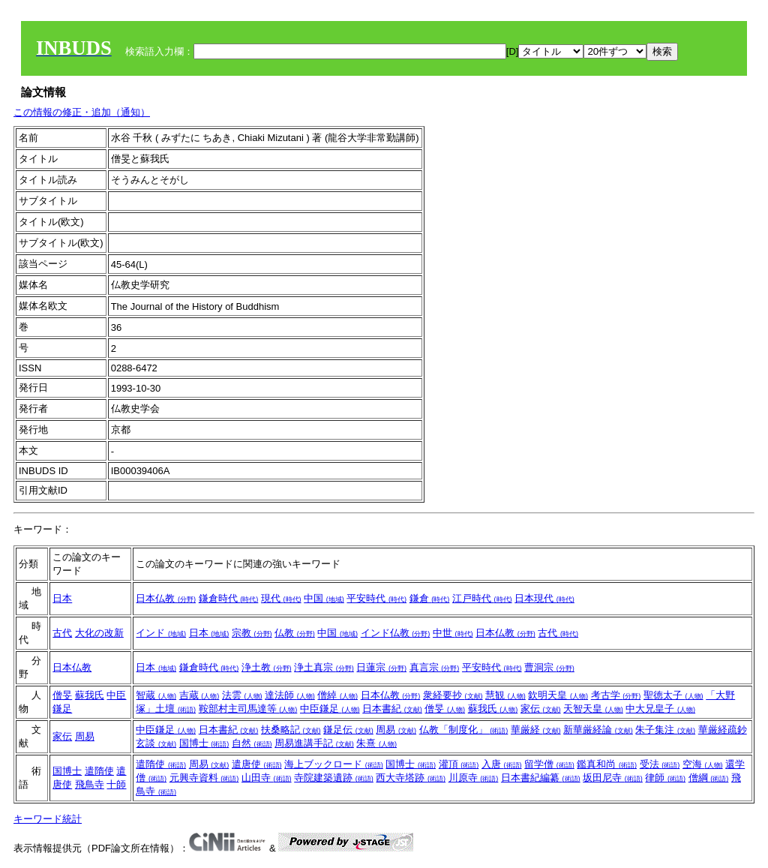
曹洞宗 (549, 667)
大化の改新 (99, 632)
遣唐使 (257, 764)
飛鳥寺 (89, 784)
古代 (62, 632)
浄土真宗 (324, 667)
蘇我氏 (89, 695)
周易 (84, 736)
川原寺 (473, 777)
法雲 (242, 695)
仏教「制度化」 (463, 729)
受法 (660, 764)
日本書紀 (392, 708)
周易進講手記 (314, 743)
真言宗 (435, 667)
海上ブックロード (333, 764)
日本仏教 (166, 598)
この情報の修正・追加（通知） (82, 112)
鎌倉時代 (229, 598)
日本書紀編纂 (540, 777)
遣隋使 (99, 770)
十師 (116, 784)
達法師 (290, 695)
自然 (252, 743)
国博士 (204, 743)
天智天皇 (593, 708)
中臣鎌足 (330, 708)
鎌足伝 (348, 729)
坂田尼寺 (613, 777)
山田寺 (267, 777)
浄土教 (267, 667)
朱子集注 (665, 729)
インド (161, 632)
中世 (453, 632)
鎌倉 (430, 598)
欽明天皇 (558, 695)
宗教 (252, 632)
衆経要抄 (453, 695)
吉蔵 (199, 695)
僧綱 (708, 777)
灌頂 (459, 764)
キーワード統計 (48, 818)
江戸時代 (482, 598)
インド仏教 (395, 632)
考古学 (616, 695)
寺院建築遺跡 (334, 777)
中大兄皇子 (660, 708)
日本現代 (544, 598)
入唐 (502, 764)
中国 (324, 598)
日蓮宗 (381, 667)
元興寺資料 (204, 777)
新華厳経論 (598, 729)
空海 (702, 764)
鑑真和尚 (607, 764)
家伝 (540, 708)
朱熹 (376, 743)
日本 (62, 598)
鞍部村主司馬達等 (248, 708)
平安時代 (376, 598)
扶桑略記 (291, 729)
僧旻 (62, 695)
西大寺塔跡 (411, 777)
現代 (281, 598)
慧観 (505, 695)
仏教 (294, 632)
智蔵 (156, 695)
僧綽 (337, 695)
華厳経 (536, 729)
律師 (665, 777)
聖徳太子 (674, 695)
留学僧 (549, 764)
